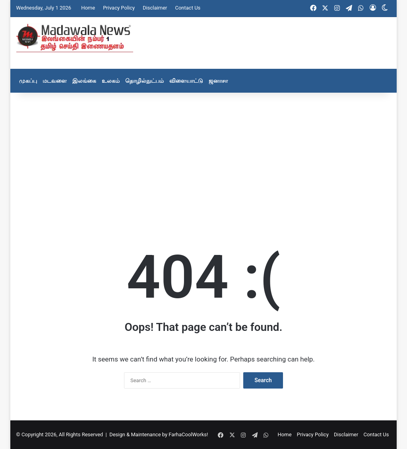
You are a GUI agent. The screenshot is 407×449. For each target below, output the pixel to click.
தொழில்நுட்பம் (144, 81)
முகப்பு (28, 81)
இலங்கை (84, 81)
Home (88, 8)
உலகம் (111, 81)
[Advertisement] (203, 156)
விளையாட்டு (186, 81)
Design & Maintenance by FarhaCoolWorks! (158, 434)
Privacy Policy (119, 8)
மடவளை (55, 81)
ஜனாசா (218, 81)
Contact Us (187, 8)
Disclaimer (155, 8)
